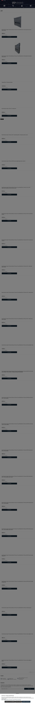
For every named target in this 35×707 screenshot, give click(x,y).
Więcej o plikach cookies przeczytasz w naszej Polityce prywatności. (11, 699)
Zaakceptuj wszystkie (26, 701)
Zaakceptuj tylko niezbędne (9, 701)
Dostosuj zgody (18, 701)
